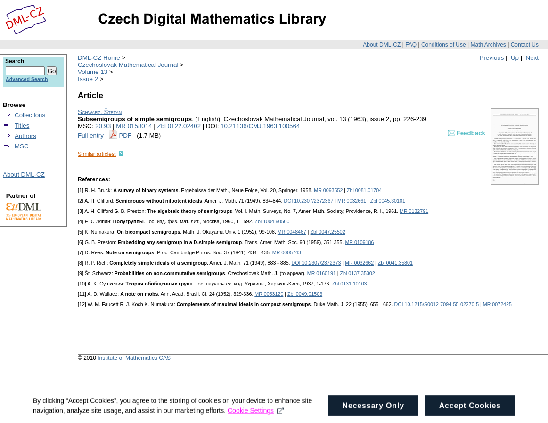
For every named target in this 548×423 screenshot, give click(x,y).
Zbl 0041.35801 (395, 263)
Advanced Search (27, 79)
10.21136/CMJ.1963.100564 (260, 126)
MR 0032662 (359, 263)
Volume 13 (92, 71)
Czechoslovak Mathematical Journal (128, 64)
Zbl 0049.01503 (304, 294)
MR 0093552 (328, 190)
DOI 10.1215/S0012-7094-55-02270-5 (436, 304)
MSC (22, 146)
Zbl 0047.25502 (328, 232)
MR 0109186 (359, 242)
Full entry (91, 135)
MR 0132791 (414, 211)
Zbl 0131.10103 (349, 283)
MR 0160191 (321, 273)
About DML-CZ (382, 44)
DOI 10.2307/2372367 (308, 200)
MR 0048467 (292, 232)
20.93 (103, 126)
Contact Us (525, 44)
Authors (25, 135)
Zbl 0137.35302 (357, 273)
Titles (22, 125)
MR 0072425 (497, 304)
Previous (492, 57)
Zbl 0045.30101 (387, 200)
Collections (30, 115)
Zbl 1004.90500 (271, 221)
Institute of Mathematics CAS (134, 358)
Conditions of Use (443, 44)
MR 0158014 (134, 126)
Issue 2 (88, 78)
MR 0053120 (268, 294)
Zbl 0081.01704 (364, 190)
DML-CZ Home (99, 57)
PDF (126, 135)
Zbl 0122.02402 (179, 126)
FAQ (411, 44)
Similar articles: (97, 154)
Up (515, 57)
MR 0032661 (351, 200)
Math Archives (488, 44)
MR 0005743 (286, 252)
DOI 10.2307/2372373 (316, 263)
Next (532, 57)
